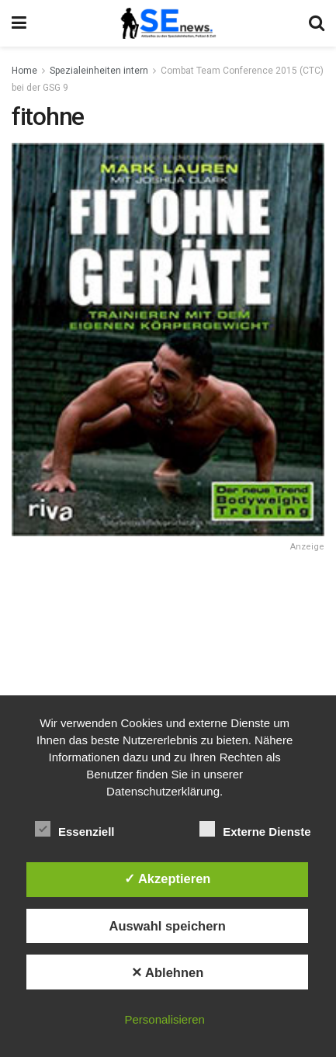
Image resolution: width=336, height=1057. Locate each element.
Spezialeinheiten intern (99, 70)
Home (24, 70)
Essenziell (75, 829)
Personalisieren (164, 1019)
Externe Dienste (254, 829)
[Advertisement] (168, 677)
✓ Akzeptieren (167, 878)
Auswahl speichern (167, 926)
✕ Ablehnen (167, 972)
